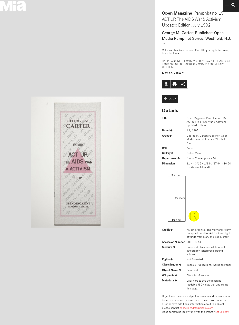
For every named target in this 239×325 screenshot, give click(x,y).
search (233, 5)
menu (226, 5)
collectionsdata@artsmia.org (196, 308)
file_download (166, 84)
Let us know (222, 312)
